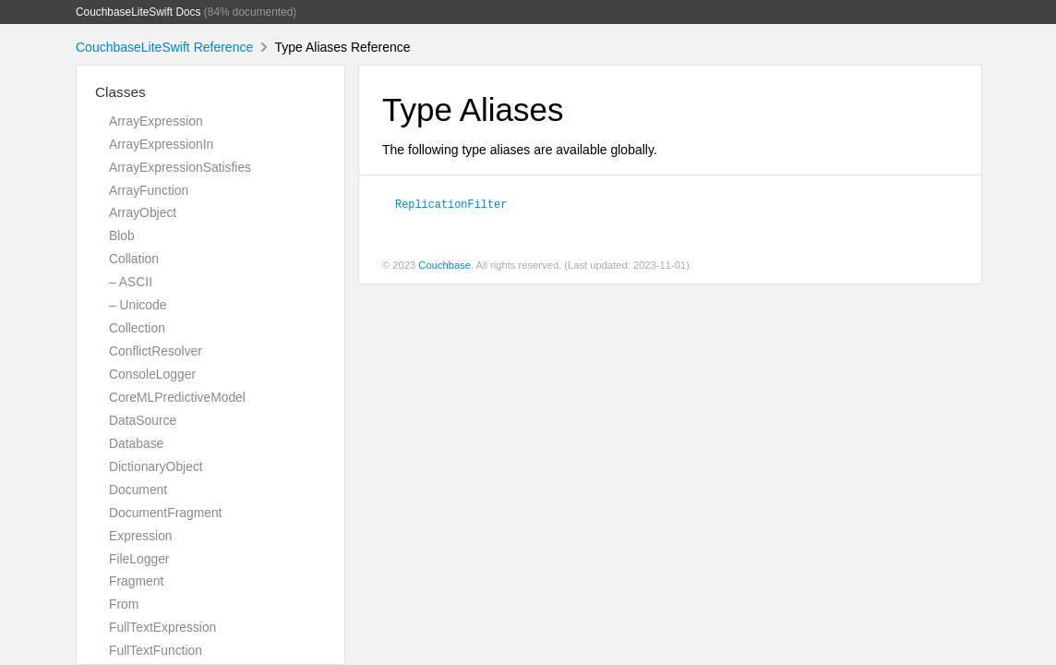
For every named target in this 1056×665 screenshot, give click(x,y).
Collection (137, 327)
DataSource (142, 420)
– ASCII (130, 281)
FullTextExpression (162, 627)
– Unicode (137, 304)
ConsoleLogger (152, 374)
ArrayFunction (148, 190)
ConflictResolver (155, 351)
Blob (122, 235)
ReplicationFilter (451, 203)
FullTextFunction (155, 650)
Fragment (136, 581)
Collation (134, 258)
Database (136, 443)
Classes (120, 92)
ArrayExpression (156, 121)
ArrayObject (142, 212)
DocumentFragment (165, 512)
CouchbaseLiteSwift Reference (164, 47)
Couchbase (444, 265)
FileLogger (139, 558)
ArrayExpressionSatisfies (180, 167)
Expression (141, 535)
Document (138, 489)
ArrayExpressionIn (161, 144)
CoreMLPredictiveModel (177, 397)
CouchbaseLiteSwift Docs (138, 12)
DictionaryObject (156, 466)
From (123, 604)
